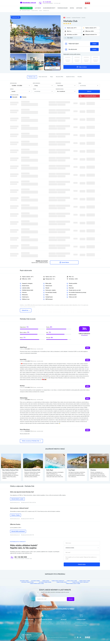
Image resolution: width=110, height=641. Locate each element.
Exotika (72, 8)
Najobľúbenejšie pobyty (49, 8)
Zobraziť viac (25, 308)
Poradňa (80, 76)
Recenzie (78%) (59, 76)
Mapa (51, 76)
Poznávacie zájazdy (63, 8)
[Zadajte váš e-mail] (51, 596)
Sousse (40, 10)
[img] (87, 3)
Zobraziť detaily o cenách (17, 496)
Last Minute (38, 8)
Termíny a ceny (32, 76)
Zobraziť (89, 91)
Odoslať (71, 595)
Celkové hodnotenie (84, 332)
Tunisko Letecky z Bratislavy (58, 577)
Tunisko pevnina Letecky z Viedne (55, 580)
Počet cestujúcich (36, 83)
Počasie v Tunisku (15, 512)
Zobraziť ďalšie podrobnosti (18, 528)
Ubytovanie (79, 8)
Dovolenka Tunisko (26, 10)
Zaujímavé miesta (70, 76)
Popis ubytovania (43, 76)
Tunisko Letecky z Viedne (84, 577)
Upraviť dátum (64, 261)
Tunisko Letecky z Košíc (71, 577)
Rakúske (24, 97)
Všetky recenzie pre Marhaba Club (31, 439)
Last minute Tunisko (35, 577)
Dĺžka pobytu (58, 83)
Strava (80, 83)
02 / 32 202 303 (49, 2)
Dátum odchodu (13, 83)
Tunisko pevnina (34, 10)
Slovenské (14, 97)
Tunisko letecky (46, 577)
